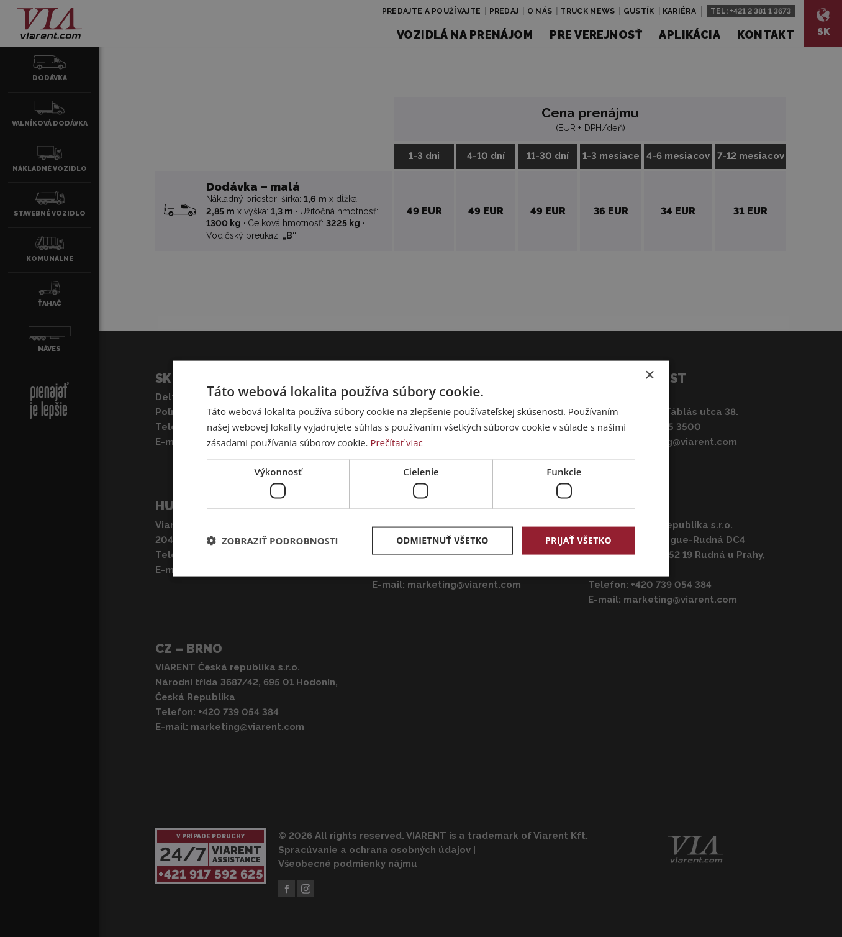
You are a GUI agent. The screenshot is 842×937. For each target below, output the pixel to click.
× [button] (649, 375)
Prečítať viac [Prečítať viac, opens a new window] (396, 442)
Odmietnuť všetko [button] (442, 540)
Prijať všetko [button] (578, 540)
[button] (272, 540)
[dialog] (421, 469)
